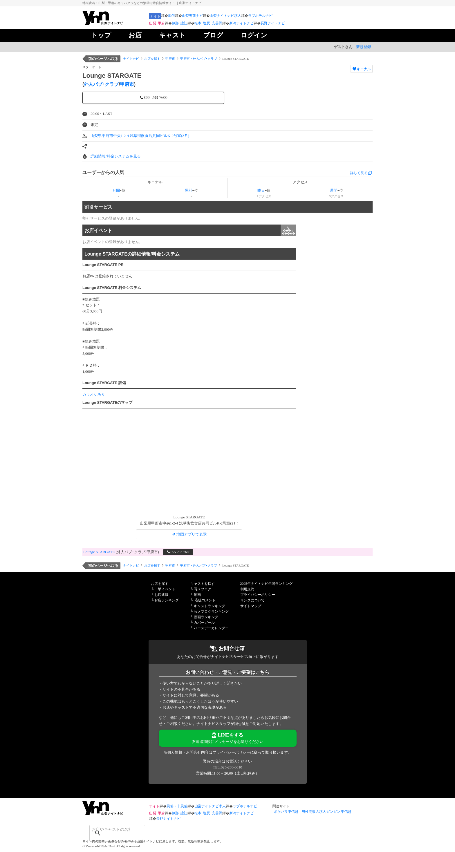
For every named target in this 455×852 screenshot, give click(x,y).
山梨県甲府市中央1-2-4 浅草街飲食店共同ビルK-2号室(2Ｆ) (140, 135)
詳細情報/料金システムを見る (116, 156)
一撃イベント (164, 589)
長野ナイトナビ (273, 23)
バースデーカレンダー (211, 628)
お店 (135, 35)
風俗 (171, 16)
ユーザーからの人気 (103, 172)
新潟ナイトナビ (241, 23)
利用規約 (247, 589)
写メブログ (202, 589)
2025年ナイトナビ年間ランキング (266, 584)
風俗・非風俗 (177, 806)
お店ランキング (166, 600)
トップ (101, 35)
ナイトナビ (131, 58)
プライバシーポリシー (257, 595)
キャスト (172, 35)
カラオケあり (93, 394)
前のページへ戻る (103, 59)
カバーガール (204, 623)
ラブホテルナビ (260, 16)
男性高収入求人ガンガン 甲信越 (326, 812)
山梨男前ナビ (192, 16)
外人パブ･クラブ (101, 84)
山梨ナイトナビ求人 (225, 16)
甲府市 (170, 58)
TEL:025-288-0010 (227, 767)
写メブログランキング (211, 611)
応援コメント (205, 600)
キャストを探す (202, 584)
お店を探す (152, 58)
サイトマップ (250, 606)
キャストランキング (209, 606)
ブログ (213, 35)
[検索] (110, 829)
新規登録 (363, 47)
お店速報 (161, 595)
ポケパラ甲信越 (286, 812)
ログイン (254, 35)
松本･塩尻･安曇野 (208, 23)
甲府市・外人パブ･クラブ (198, 58)
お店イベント (190, 230)
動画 (197, 595)
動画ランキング (206, 617)
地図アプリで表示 (189, 534)
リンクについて (252, 600)
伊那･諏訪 (179, 23)
